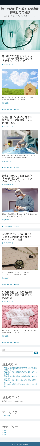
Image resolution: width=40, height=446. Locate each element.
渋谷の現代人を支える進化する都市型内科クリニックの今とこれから (17, 178)
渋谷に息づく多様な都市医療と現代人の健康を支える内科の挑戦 (17, 120)
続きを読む (6, 103)
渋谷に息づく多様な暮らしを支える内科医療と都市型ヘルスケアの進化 (17, 236)
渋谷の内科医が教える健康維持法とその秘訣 (20, 10)
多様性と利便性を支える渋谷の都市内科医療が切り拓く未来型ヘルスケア (17, 58)
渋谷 (11, 109)
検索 (3, 350)
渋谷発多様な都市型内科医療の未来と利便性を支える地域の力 (17, 295)
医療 (8, 109)
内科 (5, 109)
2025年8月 (7, 416)
